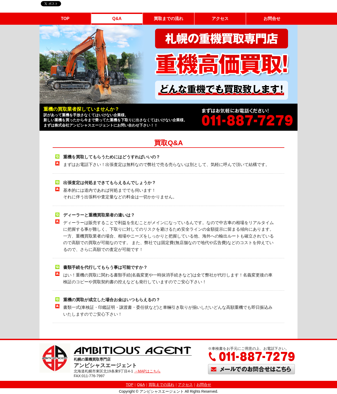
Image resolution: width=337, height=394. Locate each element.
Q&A (117, 18)
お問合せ (272, 18)
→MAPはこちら (147, 371)
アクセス (220, 18)
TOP (65, 18)
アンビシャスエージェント (162, 391)
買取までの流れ (168, 18)
